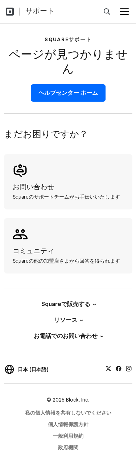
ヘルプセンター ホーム (68, 92)
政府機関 (68, 447)
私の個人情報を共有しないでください (68, 413)
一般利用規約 (68, 436)
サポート (39, 11)
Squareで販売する (68, 304)
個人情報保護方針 (68, 424)
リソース (68, 320)
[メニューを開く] (124, 11)
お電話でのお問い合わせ (68, 335)
